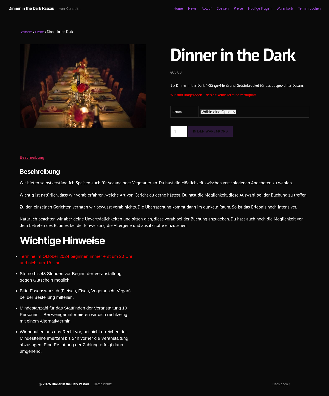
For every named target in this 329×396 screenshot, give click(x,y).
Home (178, 8)
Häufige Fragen (260, 8)
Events (41, 32)
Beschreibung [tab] (32, 158)
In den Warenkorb (210, 131)
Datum (177, 112)
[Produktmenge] (178, 131)
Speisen (222, 8)
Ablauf (207, 8)
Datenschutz (106, 384)
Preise (238, 8)
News (192, 8)
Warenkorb (285, 8)
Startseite (26, 32)
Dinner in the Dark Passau (33, 8)
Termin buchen (309, 8)
